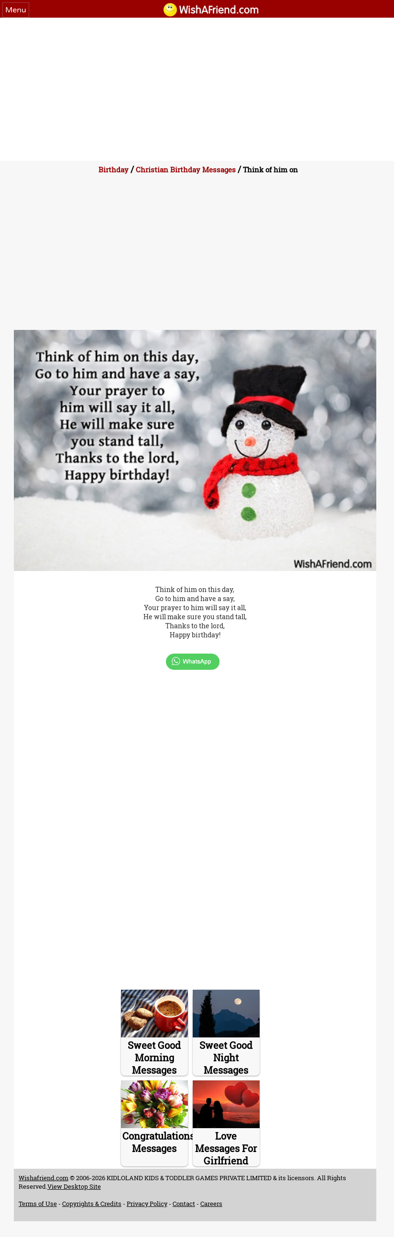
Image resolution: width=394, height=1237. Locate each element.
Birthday (113, 169)
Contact (184, 1203)
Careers (211, 1203)
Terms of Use (38, 1203)
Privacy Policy (147, 1203)
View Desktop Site (74, 1186)
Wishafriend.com (43, 1178)
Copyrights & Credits (91, 1203)
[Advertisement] (197, 89)
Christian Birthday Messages (186, 169)
